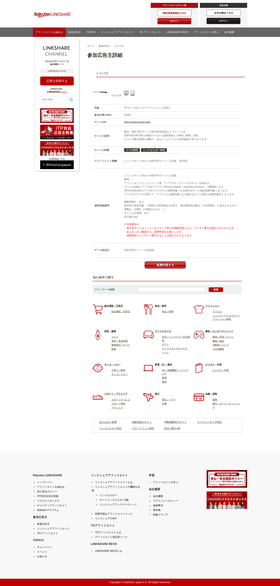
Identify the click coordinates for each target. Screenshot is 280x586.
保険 (214, 399)
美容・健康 (110, 331)
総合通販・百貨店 (113, 306)
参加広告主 (74, 32)
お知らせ (42, 556)
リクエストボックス (48, 500)
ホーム (90, 46)
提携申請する (165, 265)
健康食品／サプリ (120, 345)
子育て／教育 (118, 370)
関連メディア (160, 514)
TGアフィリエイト (47, 533)
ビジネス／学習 (220, 370)
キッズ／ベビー (119, 374)
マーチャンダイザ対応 (209, 422)
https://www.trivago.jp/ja (137, 122)
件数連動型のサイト (175, 422)
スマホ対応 (132, 150)
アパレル (217, 311)
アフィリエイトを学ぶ (206, 32)
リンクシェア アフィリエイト (117, 32)
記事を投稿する (57, 81)
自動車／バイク (220, 345)
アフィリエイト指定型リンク (111, 537)
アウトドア (117, 407)
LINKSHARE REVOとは (108, 550)
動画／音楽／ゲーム (222, 337)
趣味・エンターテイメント (219, 331)
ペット (165, 352)
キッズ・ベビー (112, 364)
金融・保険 (211, 393)
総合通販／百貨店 (120, 311)
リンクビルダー (108, 495)
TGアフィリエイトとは (108, 532)
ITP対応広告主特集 (48, 496)
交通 (164, 403)
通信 (164, 381)
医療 (113, 349)
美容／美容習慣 (119, 341)
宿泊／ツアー (169, 399)
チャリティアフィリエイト (52, 505)
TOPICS (91, 32)
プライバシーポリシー (165, 500)
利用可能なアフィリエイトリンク (113, 513)
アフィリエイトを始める (49, 32)
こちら (64, 92)
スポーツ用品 (118, 403)
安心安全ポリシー (47, 491)
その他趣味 (218, 349)
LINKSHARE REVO (177, 32)
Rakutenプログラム (48, 510)
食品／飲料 (168, 311)
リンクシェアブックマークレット (118, 504)
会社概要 (229, 32)
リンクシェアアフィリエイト (53, 528)
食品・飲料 (160, 306)
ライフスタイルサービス (175, 348)
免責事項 (158, 505)
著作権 (157, 510)
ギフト (165, 344)
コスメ (114, 337)
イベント (42, 551)
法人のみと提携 (108, 422)
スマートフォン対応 (143, 428)
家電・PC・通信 (163, 364)
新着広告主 (43, 523)
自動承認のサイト (142, 422)
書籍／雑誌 (218, 341)
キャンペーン (44, 547)
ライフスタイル (163, 331)
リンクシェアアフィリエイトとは (113, 482)
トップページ (44, 482)
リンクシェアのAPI (106, 518)
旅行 (157, 393)
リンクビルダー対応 (154, 150)
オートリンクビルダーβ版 (114, 499)
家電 (164, 377)
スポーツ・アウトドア (116, 393)
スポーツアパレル (120, 399)
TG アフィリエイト (150, 32)
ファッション (212, 306)
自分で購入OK (172, 428)
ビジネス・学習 (213, 364)
